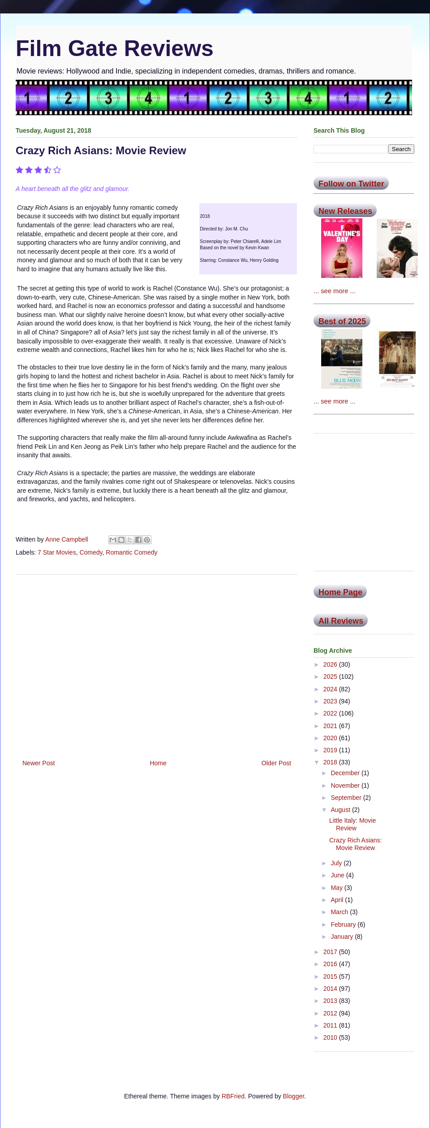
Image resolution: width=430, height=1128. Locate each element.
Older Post (276, 763)
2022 (331, 713)
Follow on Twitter (351, 183)
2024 (331, 689)
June (338, 875)
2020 (331, 738)
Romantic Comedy (131, 552)
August (341, 809)
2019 (331, 750)
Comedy (90, 552)
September (347, 797)
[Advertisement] (157, 663)
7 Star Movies (57, 552)
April (338, 899)
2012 (331, 1013)
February (344, 924)
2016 (331, 963)
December (346, 773)
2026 (331, 664)
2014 (331, 988)
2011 (331, 1025)
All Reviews (340, 620)
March (340, 911)
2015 (331, 976)
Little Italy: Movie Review (352, 824)
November (346, 785)
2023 (331, 701)
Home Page (340, 592)
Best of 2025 (342, 321)
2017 (331, 951)
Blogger (293, 1096)
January (343, 936)
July (337, 863)
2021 (331, 725)
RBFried (233, 1096)
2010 (331, 1037)
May (337, 887)
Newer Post (38, 763)
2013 (331, 1000)
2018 (331, 762)
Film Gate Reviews (115, 48)
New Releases (345, 211)
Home (158, 763)
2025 (331, 676)
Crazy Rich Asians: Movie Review (355, 844)
